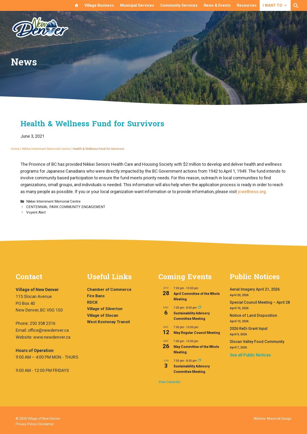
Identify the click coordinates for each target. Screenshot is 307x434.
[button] (296, 5)
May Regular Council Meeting (197, 333)
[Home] (76, 5)
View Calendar (169, 382)
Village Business (99, 5)
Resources (247, 5)
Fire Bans (96, 295)
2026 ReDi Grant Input (249, 328)
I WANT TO (275, 5)
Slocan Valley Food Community (257, 341)
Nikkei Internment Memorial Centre (46, 149)
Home (15, 149)
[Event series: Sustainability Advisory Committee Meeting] (199, 307)
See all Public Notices (250, 354)
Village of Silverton (104, 308)
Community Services (179, 5)
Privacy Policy (26, 424)
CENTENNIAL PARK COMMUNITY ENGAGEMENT (65, 207)
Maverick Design (279, 418)
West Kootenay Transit (108, 321)
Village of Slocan (102, 315)
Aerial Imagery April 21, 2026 (255, 289)
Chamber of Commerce (109, 289)
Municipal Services (137, 5)
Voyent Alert (36, 212)
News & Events (217, 5)
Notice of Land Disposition (253, 315)
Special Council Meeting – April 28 (260, 302)
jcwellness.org (252, 191)
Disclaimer (46, 424)
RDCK (92, 302)
